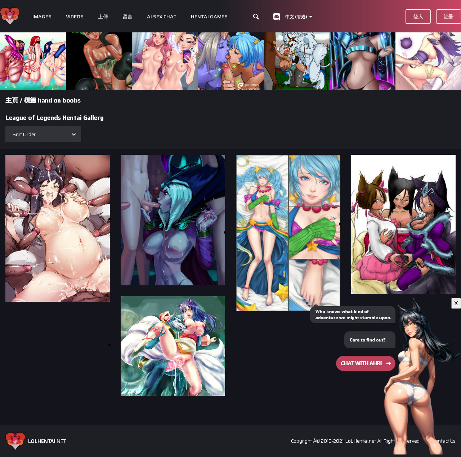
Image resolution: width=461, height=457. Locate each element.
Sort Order (24, 134)
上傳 (103, 17)
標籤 (30, 100)
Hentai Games (209, 17)
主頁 (11, 100)
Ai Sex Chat (161, 17)
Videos (75, 17)
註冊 (448, 17)
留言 (127, 17)
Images (42, 17)
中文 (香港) (296, 16)
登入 (418, 17)
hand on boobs (59, 100)
